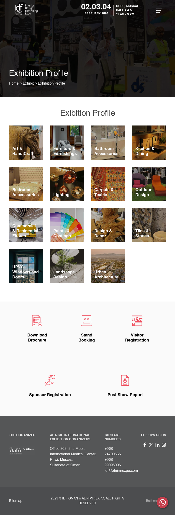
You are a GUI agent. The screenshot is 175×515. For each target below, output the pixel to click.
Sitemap (15, 501)
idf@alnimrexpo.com (121, 470)
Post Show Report (125, 395)
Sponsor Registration (50, 395)
